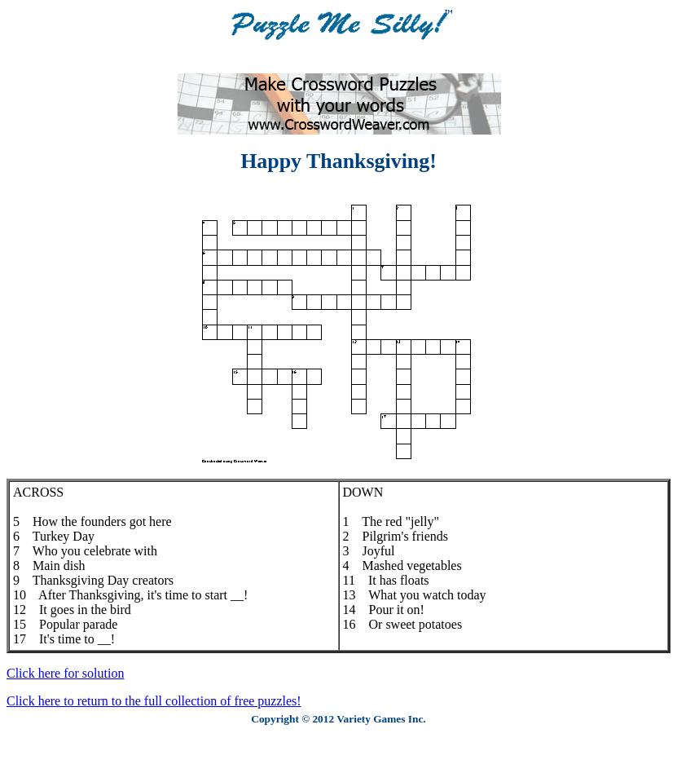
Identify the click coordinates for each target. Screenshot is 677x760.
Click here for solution (65, 673)
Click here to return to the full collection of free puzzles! (154, 701)
